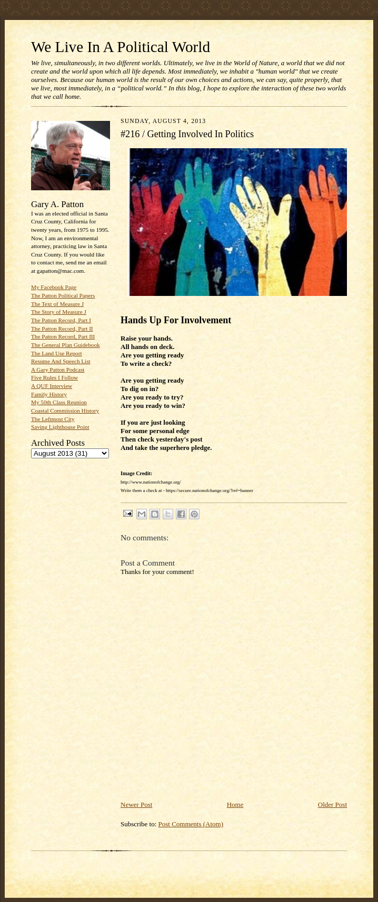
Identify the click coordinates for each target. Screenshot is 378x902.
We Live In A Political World (120, 46)
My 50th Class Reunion (59, 402)
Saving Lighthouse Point (60, 427)
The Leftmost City (53, 419)
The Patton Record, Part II (62, 328)
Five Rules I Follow (54, 377)
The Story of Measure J (58, 312)
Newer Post (136, 804)
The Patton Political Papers (63, 295)
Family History (49, 394)
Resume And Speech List (61, 361)
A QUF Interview (51, 386)
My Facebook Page (53, 287)
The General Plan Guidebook (65, 345)
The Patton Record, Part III (63, 336)
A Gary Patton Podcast (57, 369)
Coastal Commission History (65, 410)
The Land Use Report (56, 353)
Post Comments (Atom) (191, 824)
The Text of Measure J (57, 304)
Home (235, 804)
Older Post (332, 804)
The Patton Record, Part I (61, 320)
